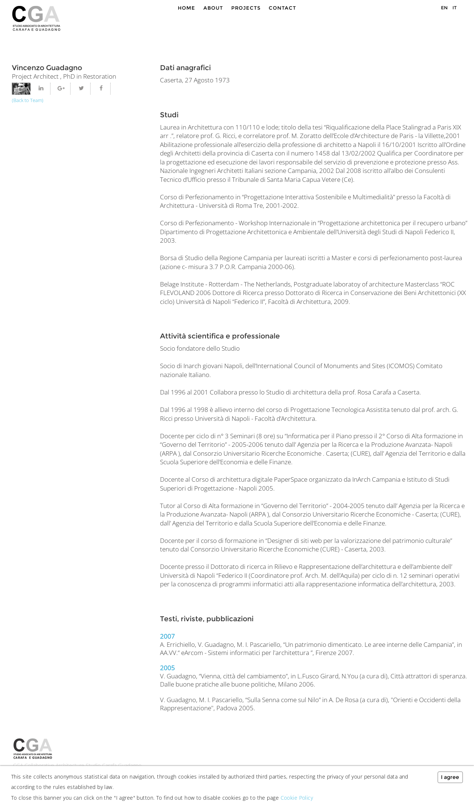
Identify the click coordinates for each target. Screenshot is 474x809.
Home (186, 8)
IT (454, 7)
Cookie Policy (297, 797)
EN (444, 7)
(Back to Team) (27, 100)
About (213, 8)
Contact (282, 8)
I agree (450, 777)
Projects (246, 8)
